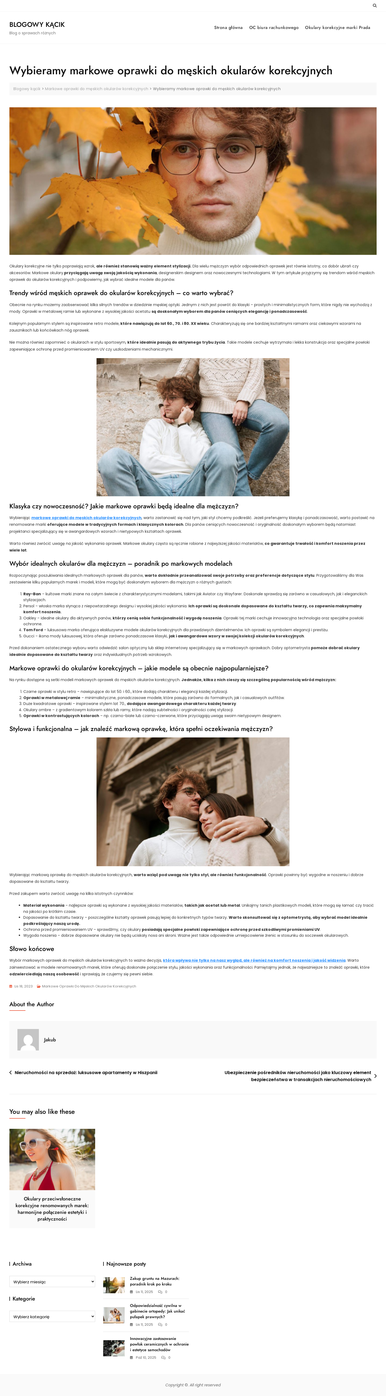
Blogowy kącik (37, 24)
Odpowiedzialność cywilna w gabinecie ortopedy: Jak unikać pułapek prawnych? (157, 1311)
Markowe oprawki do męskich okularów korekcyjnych (89, 986)
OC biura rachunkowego (274, 27)
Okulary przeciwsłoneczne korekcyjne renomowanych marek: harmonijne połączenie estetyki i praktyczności (52, 1209)
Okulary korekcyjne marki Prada (337, 27)
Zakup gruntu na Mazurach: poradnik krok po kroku (155, 1281)
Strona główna (228, 27)
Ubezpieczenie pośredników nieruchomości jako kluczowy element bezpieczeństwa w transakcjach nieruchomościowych (298, 1076)
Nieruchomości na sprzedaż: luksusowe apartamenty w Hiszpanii (86, 1073)
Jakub (50, 1039)
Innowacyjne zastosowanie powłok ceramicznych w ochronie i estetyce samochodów (159, 1344)
